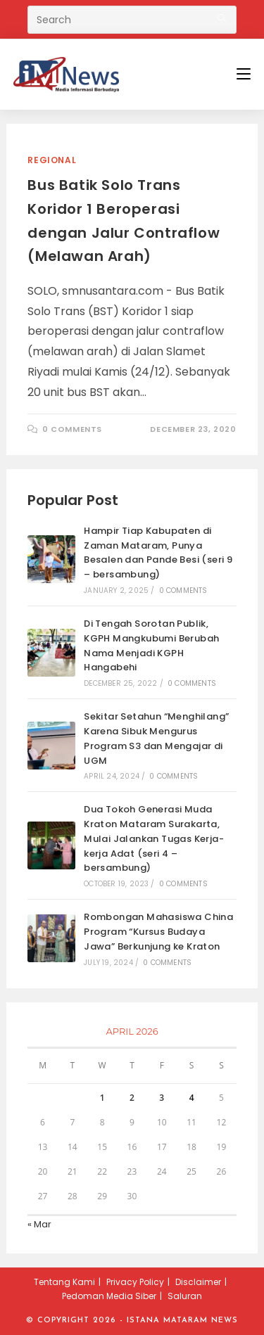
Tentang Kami (64, 1282)
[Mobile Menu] (244, 74)
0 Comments (72, 429)
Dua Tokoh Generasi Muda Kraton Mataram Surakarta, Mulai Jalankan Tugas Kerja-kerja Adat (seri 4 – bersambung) (154, 838)
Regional (51, 160)
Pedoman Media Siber (109, 1296)
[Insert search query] (132, 20)
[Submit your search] (222, 18)
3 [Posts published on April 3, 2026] (161, 1098)
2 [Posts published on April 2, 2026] (132, 1098)
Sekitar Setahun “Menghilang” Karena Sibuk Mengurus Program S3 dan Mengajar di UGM (156, 738)
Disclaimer (198, 1282)
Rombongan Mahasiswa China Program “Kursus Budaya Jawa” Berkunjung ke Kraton (158, 931)
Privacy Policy (135, 1282)
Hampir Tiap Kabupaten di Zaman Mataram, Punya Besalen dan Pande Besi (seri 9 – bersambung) (158, 552)
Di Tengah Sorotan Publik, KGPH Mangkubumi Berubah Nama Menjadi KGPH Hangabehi (151, 645)
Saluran (185, 1296)
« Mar (39, 1224)
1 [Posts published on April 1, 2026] (102, 1098)
